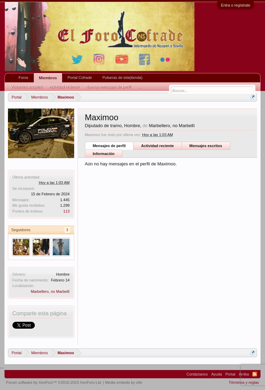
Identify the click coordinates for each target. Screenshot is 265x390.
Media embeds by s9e (123, 382)
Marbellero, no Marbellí (50, 291)
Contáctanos (197, 374)
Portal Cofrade (80, 77)
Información (104, 154)
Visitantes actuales (26, 86)
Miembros (48, 78)
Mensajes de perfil (109, 146)
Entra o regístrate (235, 5)
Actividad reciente (157, 146)
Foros (23, 77)
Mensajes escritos (205, 146)
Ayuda (216, 374)
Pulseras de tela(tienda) (122, 77)
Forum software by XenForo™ (54, 382)
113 (66, 211)
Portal (230, 374)
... (139, 86)
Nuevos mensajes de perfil (108, 86)
